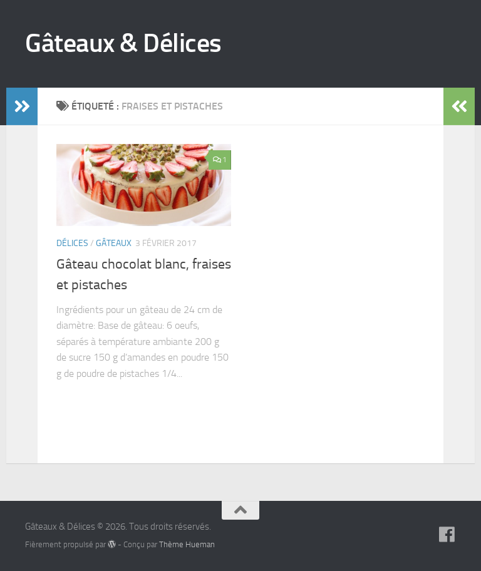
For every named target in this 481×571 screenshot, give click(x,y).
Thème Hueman (187, 544)
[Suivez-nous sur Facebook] (447, 534)
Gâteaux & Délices (123, 43)
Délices (72, 243)
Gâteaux (114, 243)
